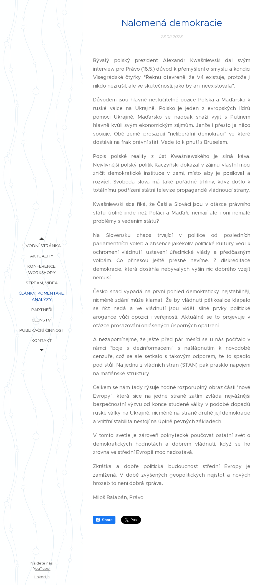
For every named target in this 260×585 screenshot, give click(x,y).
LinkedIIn (42, 576)
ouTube (43, 568)
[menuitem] (42, 245)
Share (104, 520)
